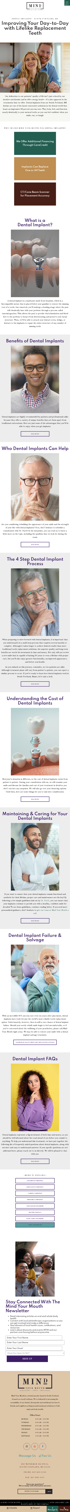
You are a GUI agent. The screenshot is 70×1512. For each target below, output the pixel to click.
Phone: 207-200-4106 (35, 1472)
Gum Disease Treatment (35, 1206)
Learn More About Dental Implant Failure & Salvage (35, 1042)
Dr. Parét (45, 901)
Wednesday (26, 1426)
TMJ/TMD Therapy (35, 1212)
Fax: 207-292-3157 (35, 1477)
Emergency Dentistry (35, 1199)
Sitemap (26, 1502)
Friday (24, 1432)
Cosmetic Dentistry (35, 1193)
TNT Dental (43, 1504)
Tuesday (25, 1422)
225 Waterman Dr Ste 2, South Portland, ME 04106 (35, 1466)
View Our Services (35, 1225)
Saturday (25, 1436)
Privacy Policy (40, 1502)
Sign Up (27, 1359)
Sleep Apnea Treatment (35, 1218)
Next (49, 1491)
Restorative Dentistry (35, 1187)
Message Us (27, 1455)
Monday (24, 1419)
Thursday (25, 1429)
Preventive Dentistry (35, 1180)
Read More (35, 434)
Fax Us (44, 1455)
